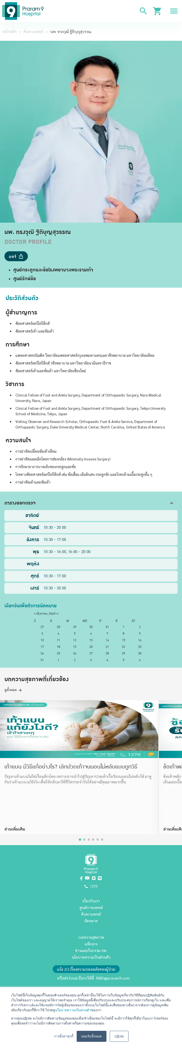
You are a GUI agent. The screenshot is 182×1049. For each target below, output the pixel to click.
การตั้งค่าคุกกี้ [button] (63, 1036)
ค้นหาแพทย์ (33, 31)
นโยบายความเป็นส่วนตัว (73, 1010)
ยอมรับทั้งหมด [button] (91, 1036)
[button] (91, 503)
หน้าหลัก (9, 31)
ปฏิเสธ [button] (119, 1036)
